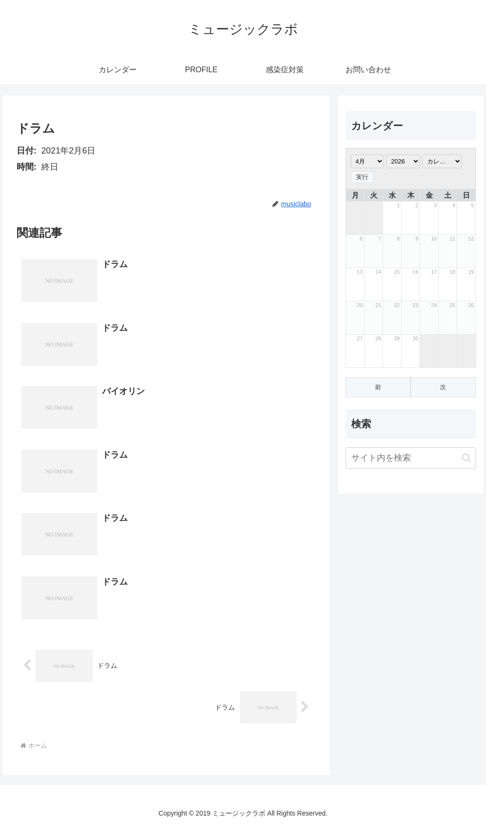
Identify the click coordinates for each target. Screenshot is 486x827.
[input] (411, 458)
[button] (466, 457)
